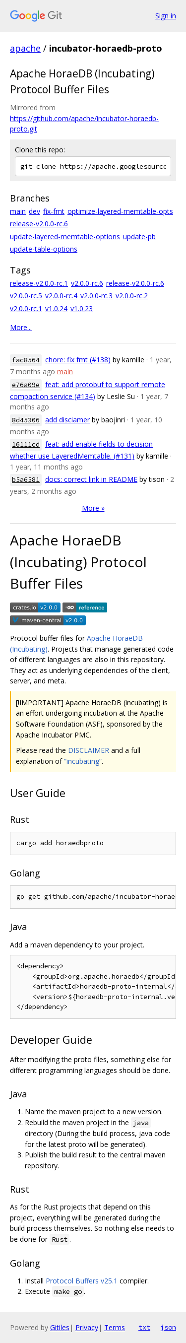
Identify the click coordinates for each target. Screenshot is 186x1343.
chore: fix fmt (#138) (78, 359)
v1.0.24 (56, 308)
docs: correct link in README (91, 479)
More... (21, 327)
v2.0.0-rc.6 (87, 283)
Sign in (165, 15)
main (18, 211)
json (168, 1327)
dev (34, 211)
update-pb (139, 236)
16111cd (26, 444)
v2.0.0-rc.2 (132, 295)
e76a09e (26, 385)
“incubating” (83, 761)
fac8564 (26, 360)
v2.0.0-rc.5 (26, 295)
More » (93, 508)
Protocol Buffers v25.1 (82, 1280)
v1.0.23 (81, 308)
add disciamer (67, 419)
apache (25, 48)
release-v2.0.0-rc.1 (39, 283)
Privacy (86, 1327)
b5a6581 (26, 479)
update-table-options (43, 249)
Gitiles (59, 1327)
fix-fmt (53, 211)
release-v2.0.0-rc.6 (39, 223)
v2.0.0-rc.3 (96, 295)
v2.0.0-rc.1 (26, 308)
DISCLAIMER (88, 750)
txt (144, 1327)
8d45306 (26, 420)
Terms (114, 1327)
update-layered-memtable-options (65, 236)
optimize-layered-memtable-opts (120, 211)
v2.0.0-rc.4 (61, 295)
